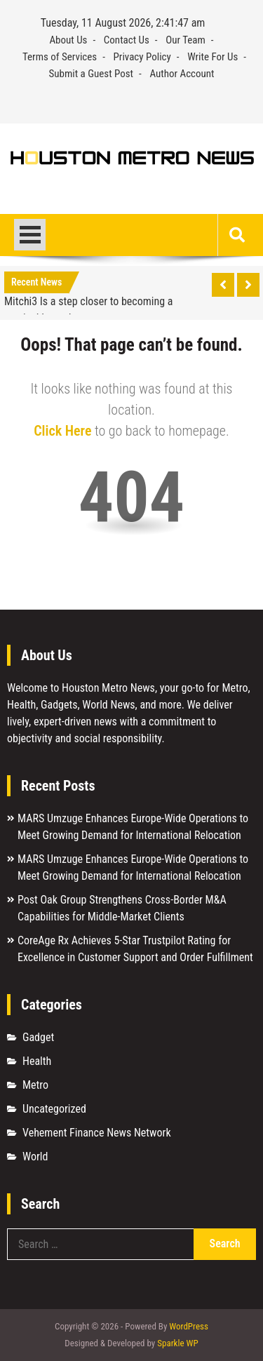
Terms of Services (59, 57)
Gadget (38, 1037)
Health (36, 1061)
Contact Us (126, 40)
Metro (35, 1085)
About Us (68, 40)
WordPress (188, 1326)
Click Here (62, 430)
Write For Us (212, 57)
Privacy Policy (142, 57)
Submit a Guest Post (90, 73)
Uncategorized (54, 1108)
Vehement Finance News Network (96, 1132)
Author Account (181, 73)
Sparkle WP (177, 1343)
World (35, 1156)
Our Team (185, 40)
